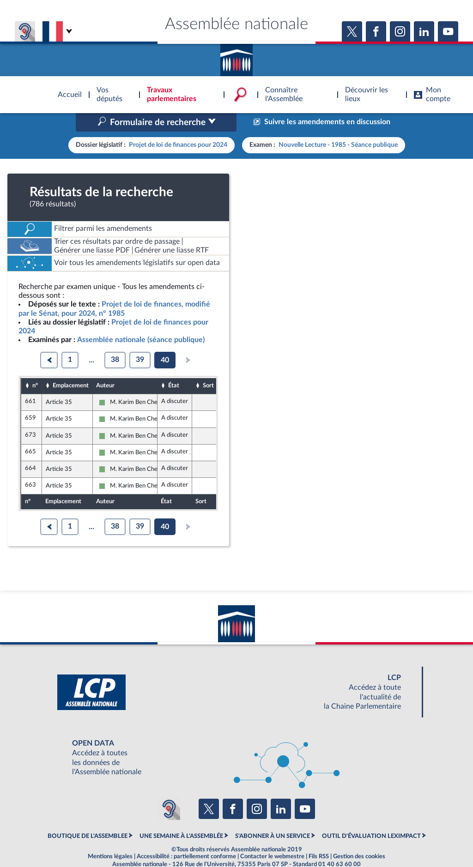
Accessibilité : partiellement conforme (186, 837)
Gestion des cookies (359, 837)
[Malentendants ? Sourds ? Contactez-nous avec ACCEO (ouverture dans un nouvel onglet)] (169, 789)
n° (35, 366)
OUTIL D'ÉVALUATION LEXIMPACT (371, 816)
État (173, 366)
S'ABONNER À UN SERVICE (272, 816)
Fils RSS (319, 837)
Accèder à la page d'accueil (236, 56)
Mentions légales (110, 837)
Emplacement (71, 366)
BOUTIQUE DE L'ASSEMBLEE (87, 816)
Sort (208, 366)
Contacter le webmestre (272, 837)
